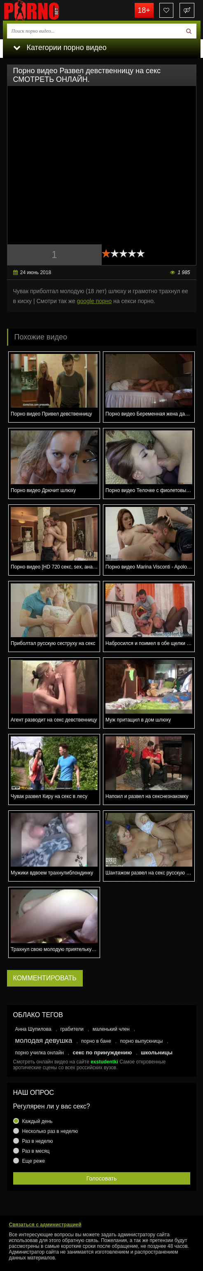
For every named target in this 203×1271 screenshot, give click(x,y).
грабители (72, 1029)
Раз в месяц (36, 1151)
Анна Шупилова (33, 1029)
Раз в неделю (37, 1141)
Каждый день (37, 1121)
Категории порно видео (60, 47)
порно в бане (96, 1041)
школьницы (157, 1052)
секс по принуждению (102, 1052)
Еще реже (33, 1161)
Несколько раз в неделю (50, 1131)
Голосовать (101, 1178)
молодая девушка (43, 1040)
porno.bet (44, 10)
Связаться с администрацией (45, 1225)
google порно (94, 301)
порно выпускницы (141, 1041)
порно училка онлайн (39, 1053)
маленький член (111, 1029)
